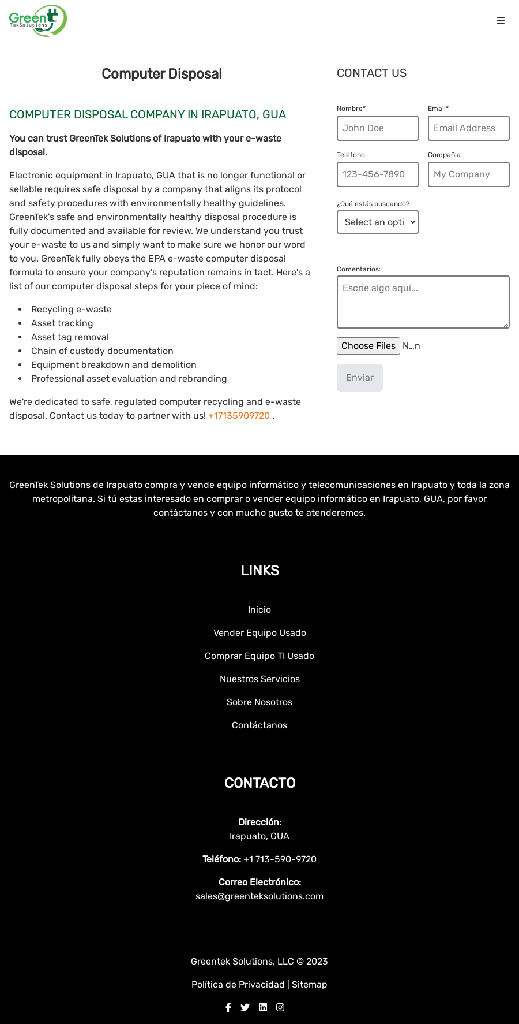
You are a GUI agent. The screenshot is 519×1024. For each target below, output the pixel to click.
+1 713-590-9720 (280, 859)
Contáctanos (259, 725)
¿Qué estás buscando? (373, 204)
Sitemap (310, 984)
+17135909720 (239, 415)
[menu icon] (500, 21)
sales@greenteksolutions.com (259, 896)
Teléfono (351, 155)
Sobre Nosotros (259, 702)
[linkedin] (263, 1007)
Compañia (444, 155)
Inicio (259, 609)
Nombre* (351, 109)
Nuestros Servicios (260, 678)
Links (259, 571)
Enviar (360, 377)
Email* (438, 109)
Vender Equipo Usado (259, 632)
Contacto (259, 783)
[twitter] (245, 1007)
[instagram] (280, 1007)
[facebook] (228, 1007)
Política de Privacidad (239, 984)
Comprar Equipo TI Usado (259, 655)
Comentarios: (359, 269)
